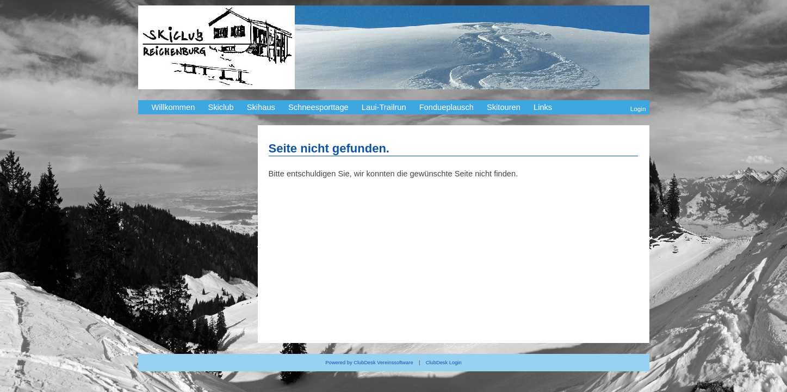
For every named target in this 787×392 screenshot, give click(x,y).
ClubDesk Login (444, 362)
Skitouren (503, 107)
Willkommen (173, 107)
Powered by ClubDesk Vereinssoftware (369, 362)
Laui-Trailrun (384, 107)
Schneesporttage (318, 107)
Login (638, 108)
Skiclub (220, 107)
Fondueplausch (446, 107)
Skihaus (261, 107)
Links (543, 107)
